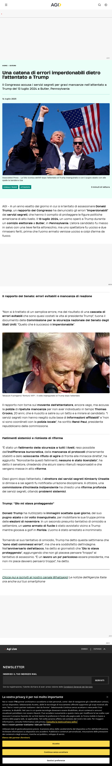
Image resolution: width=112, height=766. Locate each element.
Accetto (56, 743)
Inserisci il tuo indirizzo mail (20, 674)
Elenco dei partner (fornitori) (16, 737)
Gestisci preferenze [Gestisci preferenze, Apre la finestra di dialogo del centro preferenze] (56, 760)
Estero (13, 66)
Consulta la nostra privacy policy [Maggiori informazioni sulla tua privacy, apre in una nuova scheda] (62, 721)
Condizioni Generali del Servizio (78, 687)
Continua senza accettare (56, 752)
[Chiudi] (107, 697)
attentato (25, 187)
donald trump (10, 187)
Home (4, 66)
